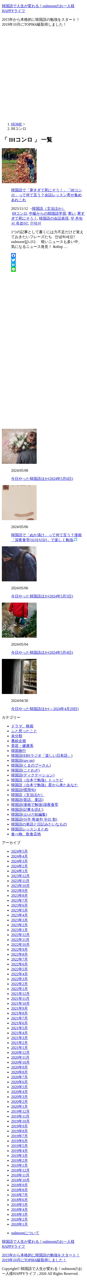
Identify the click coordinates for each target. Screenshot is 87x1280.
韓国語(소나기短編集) (29, 814)
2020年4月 (19, 1092)
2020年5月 (19, 1087)
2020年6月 (19, 1082)
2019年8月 (19, 1131)
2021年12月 (20, 994)
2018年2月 (19, 1219)
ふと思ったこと (24, 731)
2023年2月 (19, 925)
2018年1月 (19, 1224)
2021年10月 (20, 1003)
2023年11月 (20, 881)
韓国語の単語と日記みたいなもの (39, 824)
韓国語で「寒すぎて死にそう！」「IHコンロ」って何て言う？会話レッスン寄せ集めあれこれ (46, 195)
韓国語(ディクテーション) (33, 775)
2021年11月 (20, 999)
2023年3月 (19, 920)
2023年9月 (19, 891)
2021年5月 (19, 1028)
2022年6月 (19, 964)
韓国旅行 (18, 751)
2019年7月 (19, 1136)
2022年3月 (19, 979)
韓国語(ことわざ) (25, 770)
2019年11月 (20, 1116)
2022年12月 (20, 935)
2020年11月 (20, 1057)
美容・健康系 (22, 746)
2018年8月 (19, 1190)
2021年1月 (19, 1048)
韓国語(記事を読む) (27, 810)
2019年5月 (19, 1146)
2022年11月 (20, 940)
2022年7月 (19, 959)
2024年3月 (19, 861)
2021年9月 (19, 1008)
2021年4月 (19, 1033)
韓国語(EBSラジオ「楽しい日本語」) (41, 756)
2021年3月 (19, 1038)
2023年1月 (19, 930)
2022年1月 (19, 989)
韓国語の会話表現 (54, 218)
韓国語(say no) (22, 760)
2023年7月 (19, 900)
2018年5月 (19, 1205)
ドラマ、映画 (22, 726)
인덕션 (35, 223)
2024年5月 (19, 851)
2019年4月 (19, 1151)
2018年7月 (19, 1195)
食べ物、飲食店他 (26, 834)
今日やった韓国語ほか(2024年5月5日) (42, 596)
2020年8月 (19, 1072)
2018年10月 (20, 1180)
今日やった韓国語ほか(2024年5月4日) (42, 652)
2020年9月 (19, 1067)
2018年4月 (19, 1210)
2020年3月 (19, 1097)
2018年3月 (19, 1214)
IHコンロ (19, 213)
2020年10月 (20, 1062)
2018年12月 (20, 1170)
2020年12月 (20, 1053)
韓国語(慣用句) (23, 790)
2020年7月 (19, 1077)
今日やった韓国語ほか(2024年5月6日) (42, 479)
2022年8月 (19, 954)
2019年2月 (19, 1160)
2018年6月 (19, 1200)
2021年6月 (19, 1023)
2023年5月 (19, 910)
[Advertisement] (43, 74)
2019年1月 (19, 1165)
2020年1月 (19, 1106)
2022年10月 (20, 945)
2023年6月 (19, 905)
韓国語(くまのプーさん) (31, 765)
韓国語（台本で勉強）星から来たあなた (44, 785)
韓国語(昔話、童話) (27, 800)
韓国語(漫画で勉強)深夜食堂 (34, 805)
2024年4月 (19, 856)
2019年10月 (20, 1121)
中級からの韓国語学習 (47, 213)
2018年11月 (20, 1175)
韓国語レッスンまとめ (29, 829)
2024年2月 (19, 866)
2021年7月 (19, 1018)
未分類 (16, 736)
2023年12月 (20, 876)
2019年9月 (19, 1126)
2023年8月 (19, 895)
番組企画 (18, 741)
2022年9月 (19, 949)
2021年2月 (19, 1043)
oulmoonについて (25, 1233)
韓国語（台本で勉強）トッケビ (37, 780)
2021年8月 (19, 1013)
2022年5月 (19, 969)
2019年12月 (20, 1111)
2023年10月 (20, 886)
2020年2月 (19, 1102)
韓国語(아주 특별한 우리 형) (34, 819)
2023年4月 (19, 915)
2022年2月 (19, 984)
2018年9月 (19, 1185)
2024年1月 (19, 871)
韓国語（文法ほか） (48, 209)
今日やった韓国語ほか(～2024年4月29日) (45, 709)
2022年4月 (19, 974)
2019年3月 (19, 1156)
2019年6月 (19, 1141)
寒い (71, 213)
